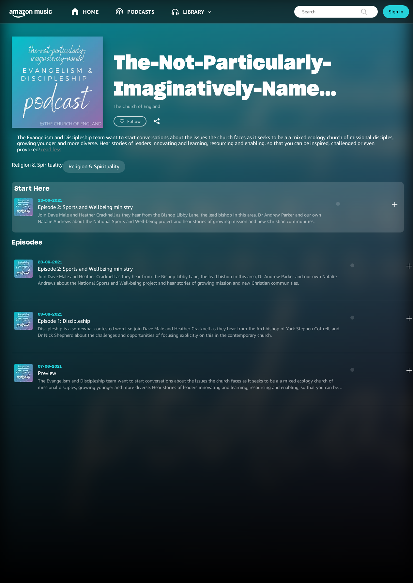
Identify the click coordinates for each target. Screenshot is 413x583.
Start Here (32, 188)
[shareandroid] (156, 121)
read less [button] (50, 149)
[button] (32, 13)
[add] (394, 204)
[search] (364, 11)
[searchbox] (336, 12)
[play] (338, 204)
